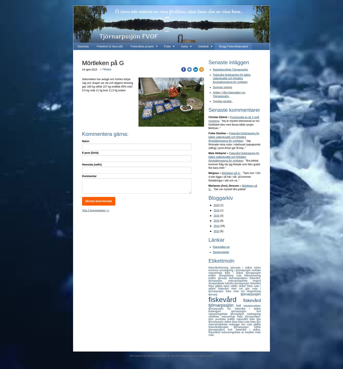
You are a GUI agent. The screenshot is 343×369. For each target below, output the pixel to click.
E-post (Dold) (90, 152)
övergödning (227, 275)
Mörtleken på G (231, 173)
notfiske (256, 270)
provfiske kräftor (226, 319)
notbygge (235, 324)
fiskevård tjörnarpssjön (234, 303)
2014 (217, 226)
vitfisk (257, 327)
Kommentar (89, 176)
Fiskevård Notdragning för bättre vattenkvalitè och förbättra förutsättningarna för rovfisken (231, 78)
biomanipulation (239, 278)
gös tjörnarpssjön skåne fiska (234, 320)
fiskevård (225, 299)
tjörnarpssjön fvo (221, 308)
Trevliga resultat (223, 101)
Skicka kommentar (98, 201)
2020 (217, 205)
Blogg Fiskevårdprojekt (233, 46)
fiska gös (255, 321)
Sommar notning (222, 87)
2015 (217, 220)
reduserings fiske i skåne (227, 272)
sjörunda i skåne (242, 267)
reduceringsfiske (218, 324)
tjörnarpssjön (251, 294)
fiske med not (236, 291)
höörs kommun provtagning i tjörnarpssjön (234, 269)
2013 (217, 231)
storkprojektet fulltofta (221, 283)
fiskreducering (252, 275)
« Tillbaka (105, 69)
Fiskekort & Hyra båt (109, 46)
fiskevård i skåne (248, 308)
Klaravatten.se (221, 246)
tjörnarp (224, 294)
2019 (217, 210)
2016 (217, 215)
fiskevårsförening (219, 267)
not (239, 305)
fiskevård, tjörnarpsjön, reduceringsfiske (234, 279)
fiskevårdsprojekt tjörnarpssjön (231, 327)
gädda (257, 324)
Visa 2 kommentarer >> (95, 210)
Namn (85, 141)
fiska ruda (244, 321)
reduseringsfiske (219, 314)
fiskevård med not (231, 288)
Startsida (83, 46)
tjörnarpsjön (238, 314)
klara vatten (231, 286)
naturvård (243, 319)
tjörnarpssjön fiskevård (247, 283)
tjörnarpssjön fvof (246, 311)
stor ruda (247, 324)
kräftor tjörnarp (218, 278)
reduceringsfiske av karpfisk (238, 332)
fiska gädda (216, 286)
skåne (243, 286)
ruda (240, 275)
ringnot (257, 280)
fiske (252, 319)
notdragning (254, 314)
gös (248, 288)
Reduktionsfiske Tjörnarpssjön (230, 69)
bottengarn (219, 311)
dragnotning (254, 291)
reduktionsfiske (252, 305)
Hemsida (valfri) (92, 164)
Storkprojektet (221, 252)
